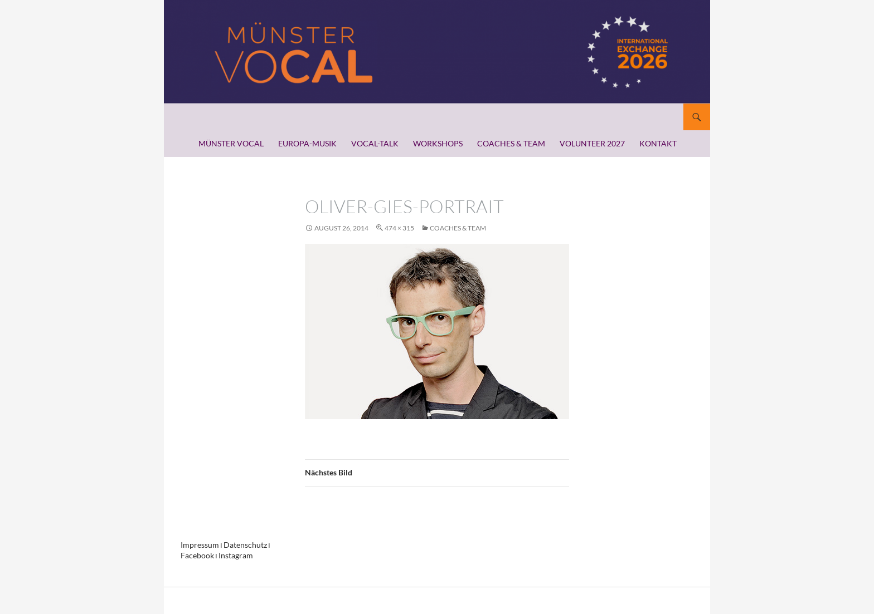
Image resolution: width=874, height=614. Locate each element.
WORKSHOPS (438, 143)
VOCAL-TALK (375, 143)
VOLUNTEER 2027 (592, 143)
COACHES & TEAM (511, 143)
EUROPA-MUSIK (307, 143)
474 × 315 (399, 228)
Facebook (195, 555)
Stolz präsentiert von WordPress (228, 600)
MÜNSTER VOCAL (231, 143)
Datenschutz (236, 545)
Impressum (197, 545)
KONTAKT (658, 143)
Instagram (229, 555)
